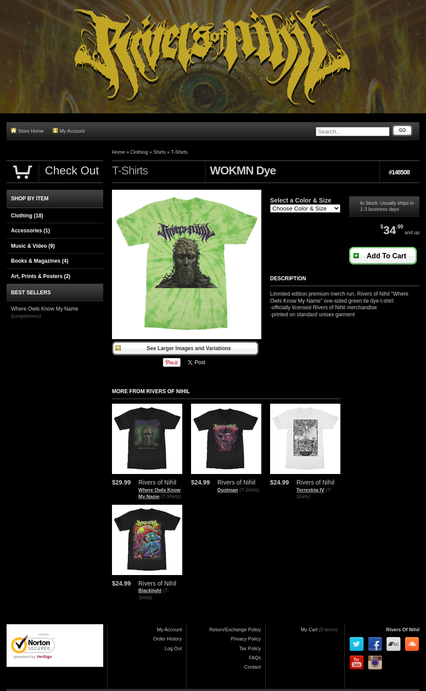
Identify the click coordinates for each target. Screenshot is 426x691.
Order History (167, 638)
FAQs (255, 657)
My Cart (309, 629)
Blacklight (150, 590)
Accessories (30, 231)
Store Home (27, 131)
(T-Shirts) (171, 496)
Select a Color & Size (300, 200)
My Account (69, 131)
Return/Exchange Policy (235, 629)
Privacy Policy (246, 638)
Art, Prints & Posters (40, 276)
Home (118, 152)
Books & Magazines (40, 261)
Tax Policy (250, 648)
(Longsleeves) (26, 315)
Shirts (159, 152)
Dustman (227, 489)
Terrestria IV (310, 489)
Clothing (139, 152)
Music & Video (33, 246)
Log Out (173, 648)
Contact (252, 666)
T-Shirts (179, 152)
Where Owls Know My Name (44, 309)
